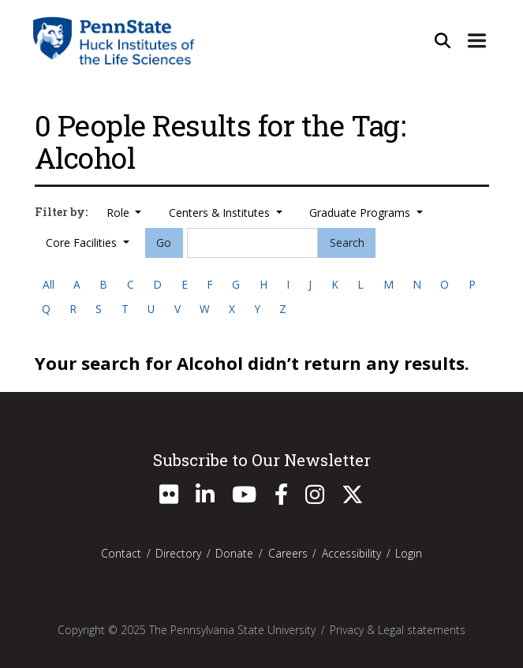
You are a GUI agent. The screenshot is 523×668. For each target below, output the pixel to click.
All (48, 284)
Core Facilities (83, 242)
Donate (234, 553)
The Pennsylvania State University (232, 629)
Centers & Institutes (221, 212)
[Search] (252, 243)
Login (408, 553)
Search (347, 242)
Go (163, 242)
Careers (288, 553)
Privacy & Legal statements (397, 629)
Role (119, 212)
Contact (121, 553)
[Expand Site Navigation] (477, 40)
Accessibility (351, 553)
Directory (178, 553)
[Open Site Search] (442, 40)
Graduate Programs (361, 212)
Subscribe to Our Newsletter (262, 460)
